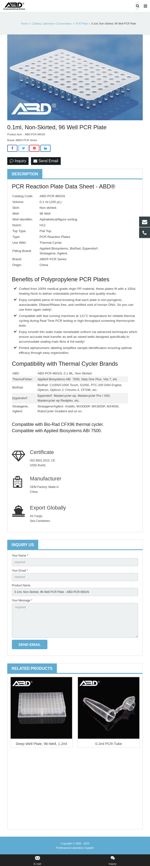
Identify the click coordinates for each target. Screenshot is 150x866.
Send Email (45, 161)
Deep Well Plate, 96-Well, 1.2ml (41, 744)
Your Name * (20, 555)
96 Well (44, 213)
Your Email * (20, 570)
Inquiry (18, 161)
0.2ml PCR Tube (108, 744)
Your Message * (22, 600)
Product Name (21, 585)
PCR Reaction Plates (54, 237)
